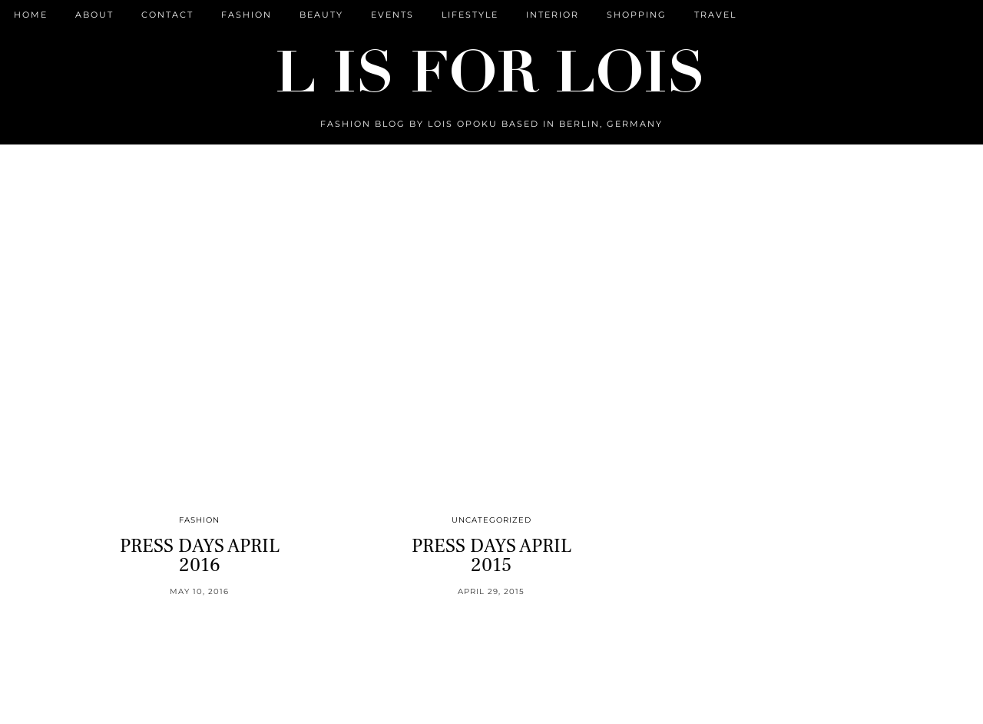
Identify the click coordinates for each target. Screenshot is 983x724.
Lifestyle (470, 14)
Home (31, 14)
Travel (715, 14)
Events (392, 14)
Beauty (321, 14)
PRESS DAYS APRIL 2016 (200, 555)
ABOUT (94, 14)
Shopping (637, 14)
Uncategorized (491, 520)
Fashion (246, 14)
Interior (552, 14)
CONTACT (167, 14)
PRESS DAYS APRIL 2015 (491, 555)
